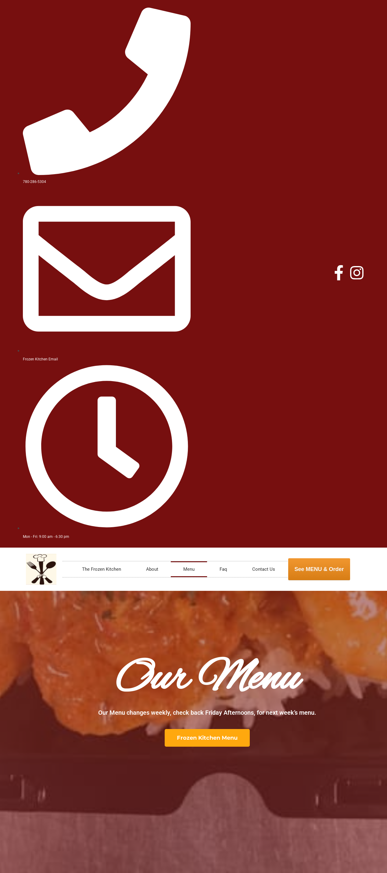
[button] (207, 738)
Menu (189, 569)
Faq (223, 569)
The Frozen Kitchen (101, 569)
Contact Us (263, 569)
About (152, 569)
